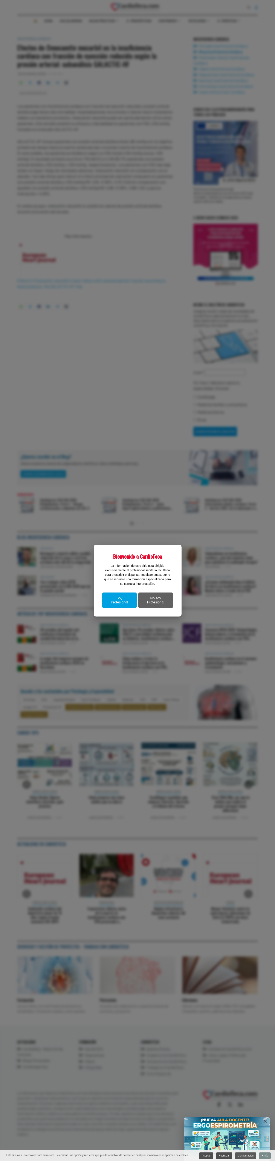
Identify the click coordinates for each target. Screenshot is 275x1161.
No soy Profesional (155, 600)
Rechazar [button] (224, 1155)
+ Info (265, 1155)
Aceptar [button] (206, 1155)
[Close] (265, 1121)
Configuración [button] (246, 1155)
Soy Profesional (119, 600)
